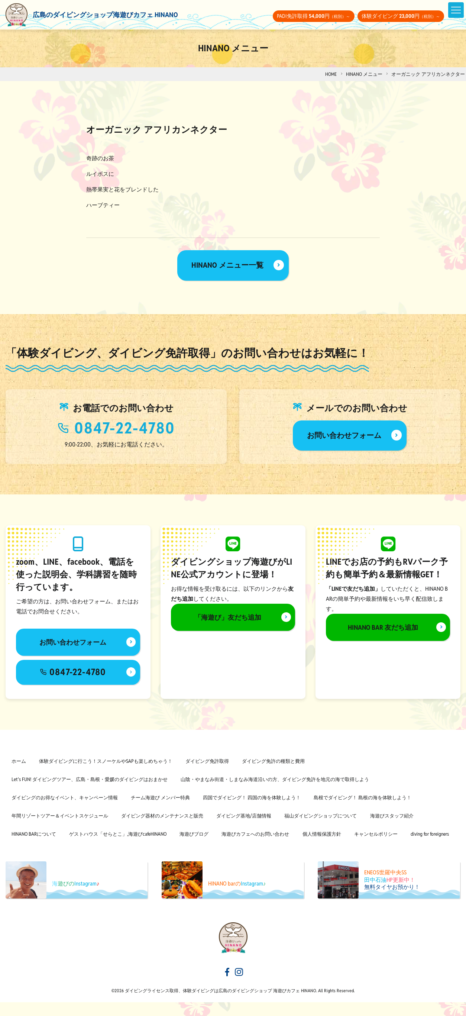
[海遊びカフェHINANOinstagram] (239, 986)
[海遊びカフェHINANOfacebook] (226, 986)
